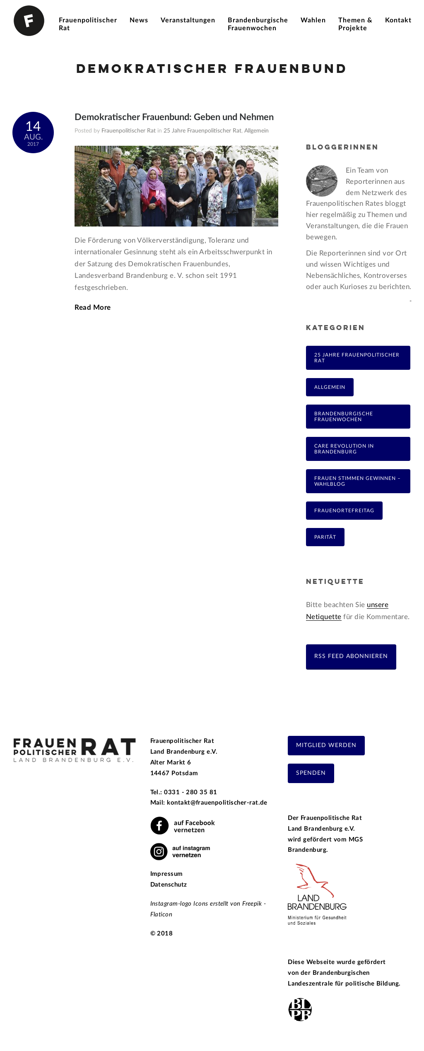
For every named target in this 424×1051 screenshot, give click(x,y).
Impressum (166, 874)
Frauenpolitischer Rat (128, 131)
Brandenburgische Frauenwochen (343, 416)
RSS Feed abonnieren (351, 656)
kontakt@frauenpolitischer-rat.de (217, 803)
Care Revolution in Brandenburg (344, 449)
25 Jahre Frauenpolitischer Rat (202, 131)
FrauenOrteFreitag (344, 510)
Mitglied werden (326, 745)
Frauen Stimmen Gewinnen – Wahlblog (357, 481)
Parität (325, 537)
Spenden (311, 773)
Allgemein (256, 131)
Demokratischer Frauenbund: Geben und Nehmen (174, 117)
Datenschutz (168, 885)
